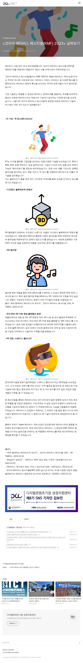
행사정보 (19, 527)
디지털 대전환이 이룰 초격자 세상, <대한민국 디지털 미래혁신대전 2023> (31, 547)
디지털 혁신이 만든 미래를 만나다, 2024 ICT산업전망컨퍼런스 (27, 532)
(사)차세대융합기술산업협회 (11, 652)
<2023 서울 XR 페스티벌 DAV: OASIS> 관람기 (22, 534)
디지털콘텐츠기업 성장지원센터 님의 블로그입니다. (24, 618)
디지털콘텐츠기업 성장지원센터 (21, 615)
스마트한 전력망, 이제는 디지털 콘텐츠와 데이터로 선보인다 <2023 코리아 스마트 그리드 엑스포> (35, 538)
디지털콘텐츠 (11, 527)
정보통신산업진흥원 (8, 650)
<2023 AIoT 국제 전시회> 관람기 (17, 544)
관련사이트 (6, 643)
